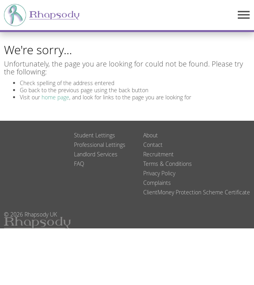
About (150, 135)
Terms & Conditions (167, 163)
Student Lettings (94, 135)
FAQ (79, 163)
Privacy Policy (159, 173)
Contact (153, 144)
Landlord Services (96, 154)
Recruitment (158, 154)
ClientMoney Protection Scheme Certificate (196, 192)
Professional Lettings (99, 144)
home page (55, 97)
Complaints (157, 182)
